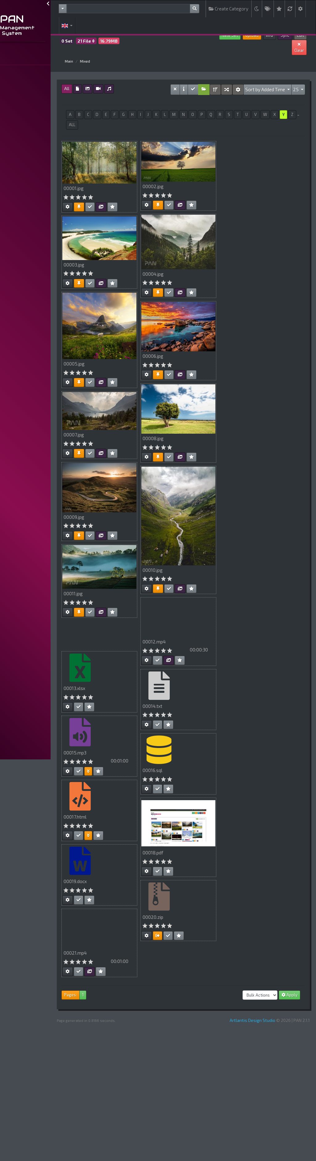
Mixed (111, 61)
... (6, 57)
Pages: (97, 994)
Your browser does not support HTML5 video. (205, 639)
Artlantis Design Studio (252, 1020)
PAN (39, 19)
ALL (128, 124)
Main (95, 61)
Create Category (228, 8)
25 (296, 89)
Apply (289, 994)
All (93, 88)
